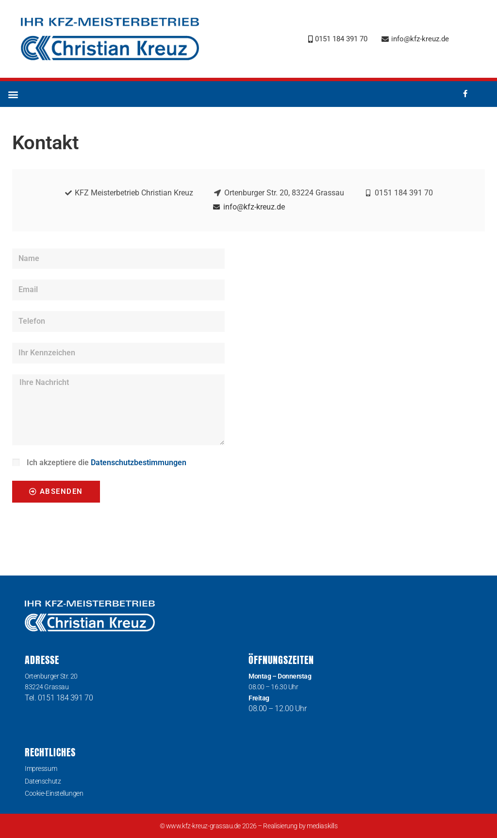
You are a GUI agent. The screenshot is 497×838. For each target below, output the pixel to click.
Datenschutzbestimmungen (138, 462)
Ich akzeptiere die (106, 462)
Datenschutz (43, 781)
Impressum (41, 768)
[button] (13, 94)
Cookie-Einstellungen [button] (54, 793)
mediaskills (322, 826)
